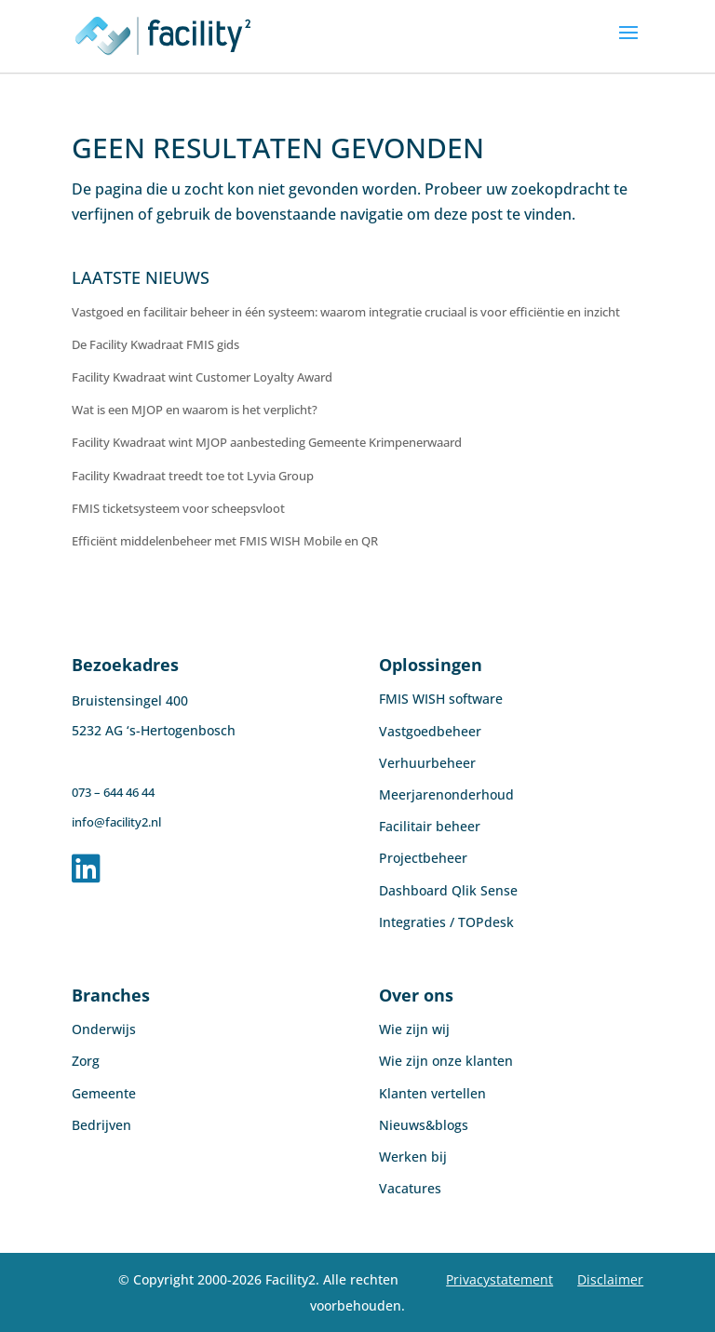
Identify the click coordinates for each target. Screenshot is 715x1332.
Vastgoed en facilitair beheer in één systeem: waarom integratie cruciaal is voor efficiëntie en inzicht (346, 311)
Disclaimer (610, 1279)
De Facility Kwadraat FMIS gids (155, 344)
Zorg (86, 1061)
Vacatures (410, 1188)
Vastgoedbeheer (430, 731)
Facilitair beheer (429, 826)
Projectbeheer (423, 858)
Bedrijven (101, 1125)
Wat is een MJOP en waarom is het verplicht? (194, 409)
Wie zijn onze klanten (446, 1061)
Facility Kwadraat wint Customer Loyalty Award (202, 377)
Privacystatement (499, 1279)
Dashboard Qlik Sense (448, 890)
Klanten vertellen (432, 1093)
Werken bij (413, 1156)
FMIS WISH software (441, 698)
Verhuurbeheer (427, 763)
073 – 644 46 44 (113, 792)
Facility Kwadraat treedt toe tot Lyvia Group (193, 475)
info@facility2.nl (116, 822)
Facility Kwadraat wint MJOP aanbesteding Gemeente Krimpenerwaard (267, 442)
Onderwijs (104, 1029)
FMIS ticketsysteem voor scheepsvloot (178, 508)
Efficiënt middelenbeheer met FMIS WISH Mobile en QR (225, 540)
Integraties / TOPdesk (446, 922)
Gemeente (104, 1093)
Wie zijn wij (414, 1029)
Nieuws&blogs (423, 1125)
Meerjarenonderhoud (446, 794)
